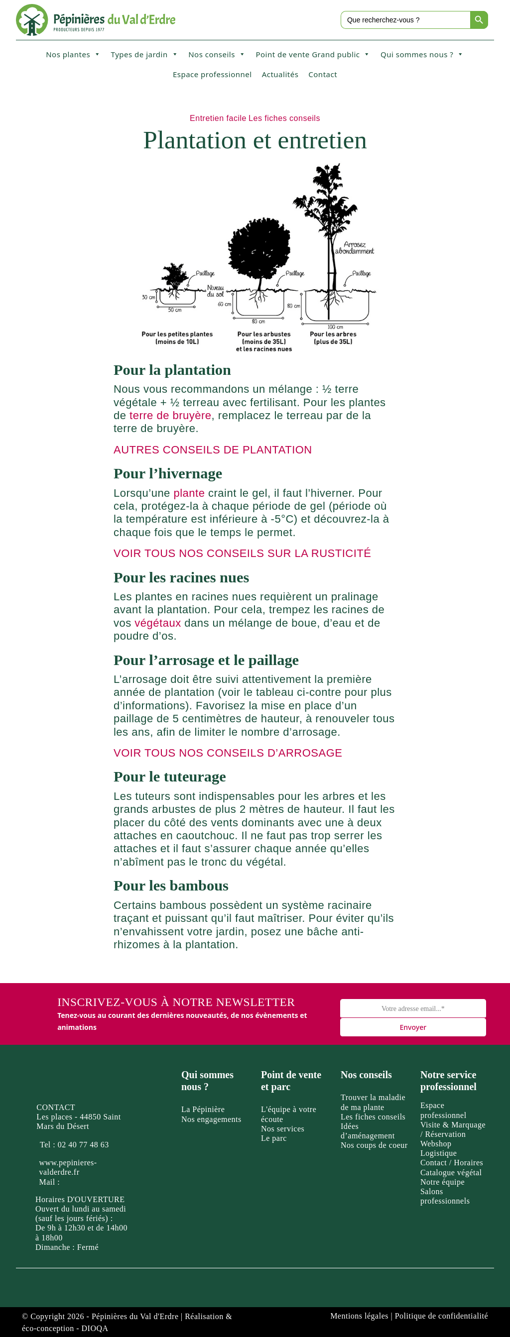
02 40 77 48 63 (83, 1144)
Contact (322, 74)
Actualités (280, 74)
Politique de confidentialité (441, 1316)
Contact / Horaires (451, 1162)
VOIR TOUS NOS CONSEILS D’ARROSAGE (228, 753)
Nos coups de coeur (374, 1145)
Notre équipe (442, 1182)
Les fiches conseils (284, 118)
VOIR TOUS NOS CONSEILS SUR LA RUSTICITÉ (242, 553)
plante (189, 493)
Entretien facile (218, 118)
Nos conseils (217, 54)
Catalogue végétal (451, 1172)
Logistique (438, 1153)
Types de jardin (145, 54)
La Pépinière (203, 1109)
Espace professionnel (212, 74)
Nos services (282, 1128)
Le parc (274, 1138)
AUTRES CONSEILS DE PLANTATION (213, 450)
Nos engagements (211, 1119)
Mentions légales (359, 1316)
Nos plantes (73, 54)
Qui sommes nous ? (422, 54)
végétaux (157, 623)
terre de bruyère (170, 415)
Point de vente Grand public (313, 54)
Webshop (436, 1143)
